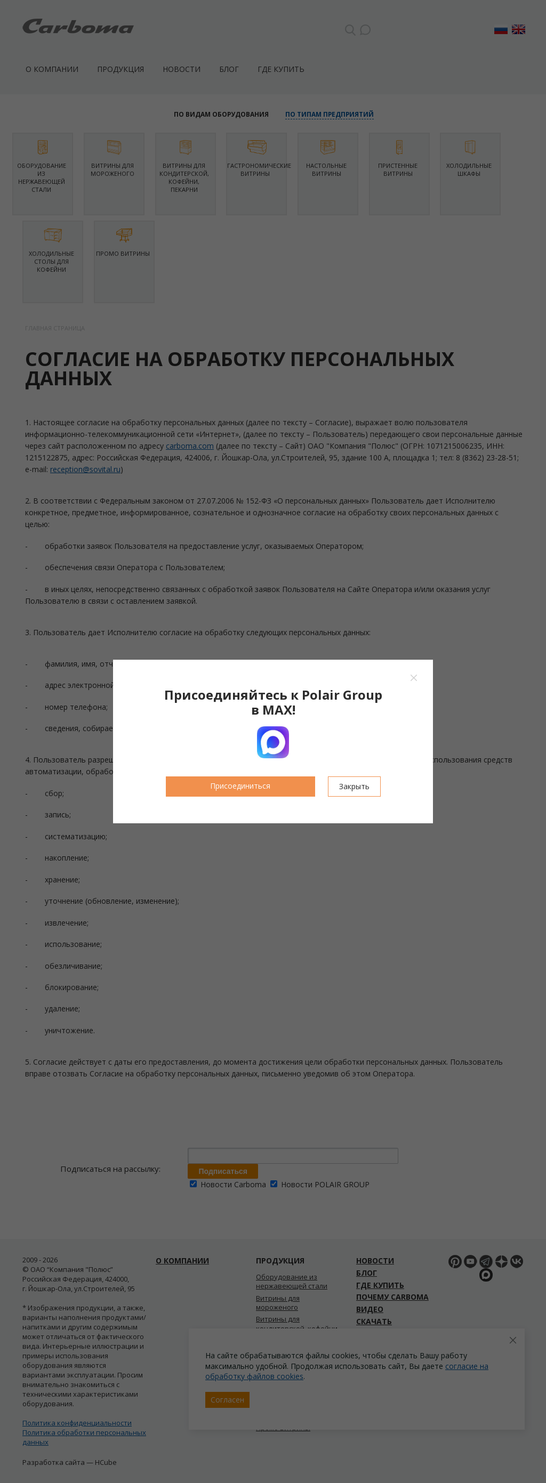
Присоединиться (240, 786)
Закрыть (354, 786)
